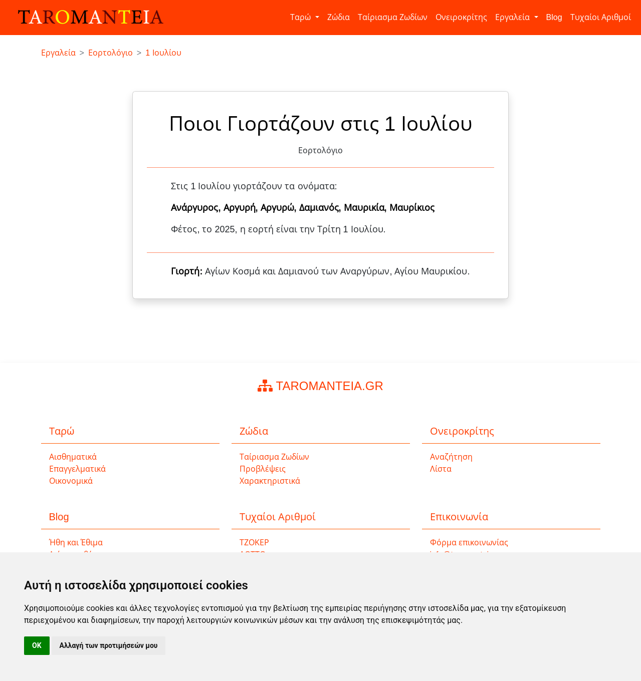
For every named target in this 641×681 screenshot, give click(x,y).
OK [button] (37, 645)
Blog (554, 17)
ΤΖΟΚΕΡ (254, 542)
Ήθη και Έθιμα (76, 542)
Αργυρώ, (280, 208)
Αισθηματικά (73, 457)
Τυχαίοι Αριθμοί (600, 17)
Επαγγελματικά (77, 469)
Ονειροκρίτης (461, 17)
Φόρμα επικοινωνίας (469, 542)
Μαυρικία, (366, 208)
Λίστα (441, 469)
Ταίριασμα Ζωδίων (393, 17)
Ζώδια (338, 17)
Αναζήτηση (451, 457)
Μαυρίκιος (412, 208)
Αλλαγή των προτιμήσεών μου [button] (109, 645)
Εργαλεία (513, 17)
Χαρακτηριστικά (270, 481)
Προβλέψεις (263, 469)
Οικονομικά (71, 481)
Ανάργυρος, (197, 208)
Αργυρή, (242, 208)
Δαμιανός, (321, 208)
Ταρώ (301, 17)
